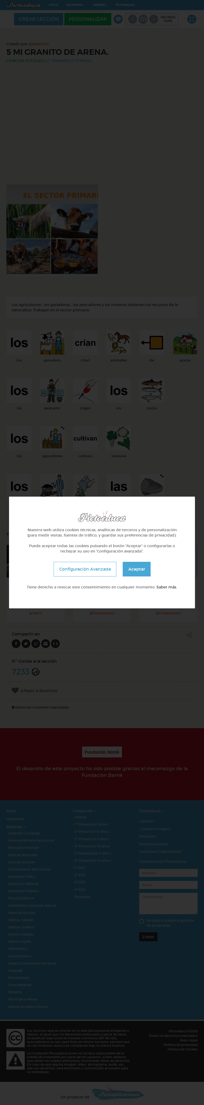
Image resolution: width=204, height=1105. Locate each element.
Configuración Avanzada (85, 569)
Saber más (166, 587)
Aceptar (136, 569)
